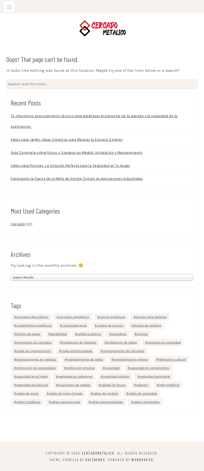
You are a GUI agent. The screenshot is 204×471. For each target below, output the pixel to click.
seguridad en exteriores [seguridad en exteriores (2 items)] (75, 376)
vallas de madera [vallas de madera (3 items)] (105, 393)
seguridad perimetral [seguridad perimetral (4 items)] (154, 376)
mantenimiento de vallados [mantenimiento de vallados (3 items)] (36, 359)
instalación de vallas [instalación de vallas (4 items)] (122, 342)
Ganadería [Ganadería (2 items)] (118, 334)
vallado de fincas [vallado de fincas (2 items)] (113, 385)
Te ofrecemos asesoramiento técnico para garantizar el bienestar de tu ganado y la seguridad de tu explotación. (94, 121)
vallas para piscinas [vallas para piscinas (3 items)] (65, 402)
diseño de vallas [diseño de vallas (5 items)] (28, 334)
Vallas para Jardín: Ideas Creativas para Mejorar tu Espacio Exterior (66, 140)
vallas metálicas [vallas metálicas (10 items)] (28, 402)
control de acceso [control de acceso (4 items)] (110, 325)
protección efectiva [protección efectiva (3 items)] (80, 368)
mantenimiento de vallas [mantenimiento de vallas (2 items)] (85, 359)
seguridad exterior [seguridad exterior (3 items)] (116, 376)
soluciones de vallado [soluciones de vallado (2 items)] (74, 385)
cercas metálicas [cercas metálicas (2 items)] (112, 317)
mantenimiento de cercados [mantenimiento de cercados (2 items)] (123, 351)
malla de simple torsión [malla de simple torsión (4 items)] (33, 351)
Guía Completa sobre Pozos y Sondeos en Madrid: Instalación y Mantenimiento (76, 153)
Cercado (18, 224)
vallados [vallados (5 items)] (142, 385)
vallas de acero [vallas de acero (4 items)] (27, 393)
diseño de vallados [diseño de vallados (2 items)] (148, 325)
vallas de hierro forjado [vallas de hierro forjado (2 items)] (66, 393)
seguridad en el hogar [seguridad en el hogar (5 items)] (32, 376)
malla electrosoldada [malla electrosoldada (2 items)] (76, 351)
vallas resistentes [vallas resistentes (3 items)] (146, 402)
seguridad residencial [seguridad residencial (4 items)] (32, 385)
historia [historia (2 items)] (142, 334)
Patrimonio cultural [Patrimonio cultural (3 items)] (172, 359)
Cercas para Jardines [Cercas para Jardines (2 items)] (151, 317)
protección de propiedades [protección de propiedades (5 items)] (36, 368)
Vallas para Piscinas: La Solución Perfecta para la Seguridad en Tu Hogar (70, 166)
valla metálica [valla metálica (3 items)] (169, 385)
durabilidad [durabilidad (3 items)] (58, 334)
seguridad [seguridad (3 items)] (112, 368)
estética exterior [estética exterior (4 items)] (89, 334)
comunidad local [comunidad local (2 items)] (74, 325)
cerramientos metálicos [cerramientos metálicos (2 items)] (34, 325)
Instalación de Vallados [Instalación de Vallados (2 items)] (79, 342)
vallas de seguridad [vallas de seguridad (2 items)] (142, 393)
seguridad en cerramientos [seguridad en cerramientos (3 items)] (149, 368)
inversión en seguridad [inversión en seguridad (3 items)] (164, 342)
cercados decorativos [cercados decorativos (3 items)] (32, 317)
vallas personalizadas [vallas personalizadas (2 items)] (107, 402)
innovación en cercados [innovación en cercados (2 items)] (34, 342)
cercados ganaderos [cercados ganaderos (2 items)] (74, 317)
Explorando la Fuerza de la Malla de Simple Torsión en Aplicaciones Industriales (77, 179)
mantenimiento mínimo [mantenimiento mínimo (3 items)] (130, 359)
